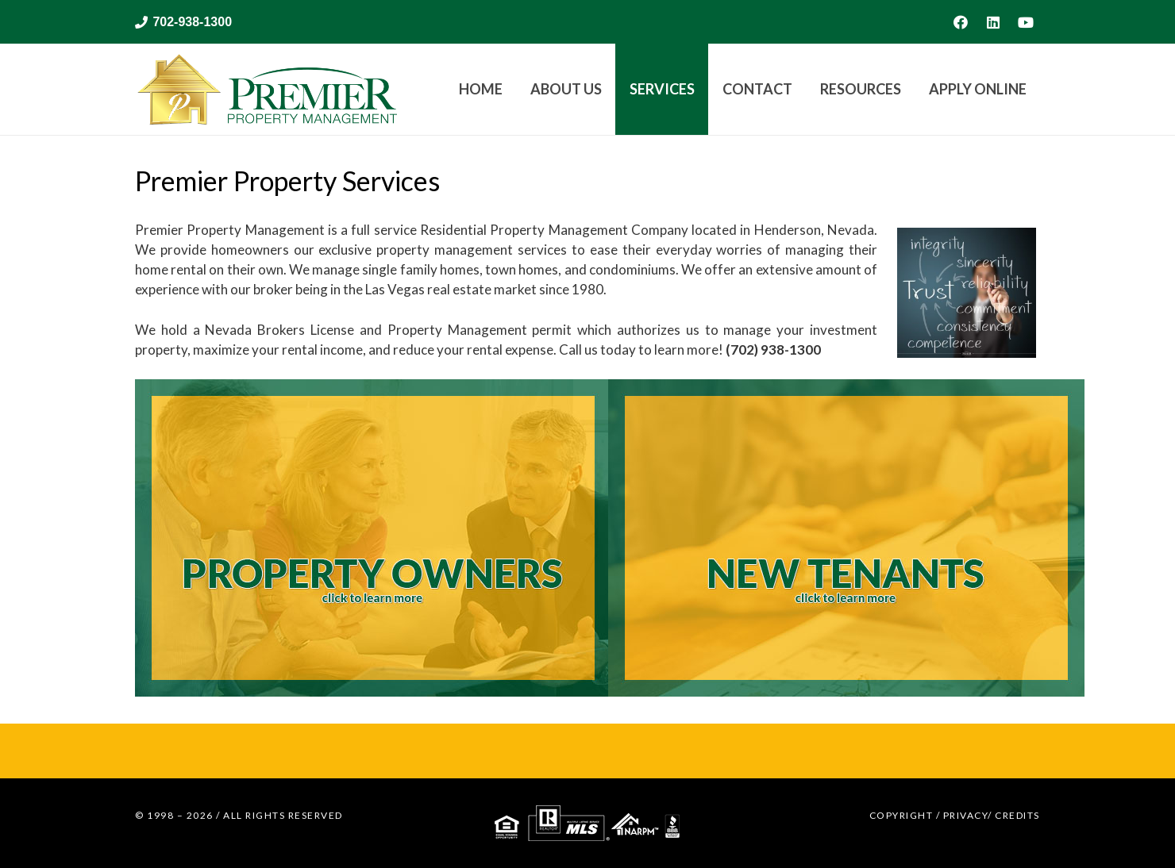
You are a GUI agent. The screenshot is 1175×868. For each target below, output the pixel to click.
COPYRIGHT (901, 815)
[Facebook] (960, 22)
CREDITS (1017, 815)
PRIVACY (965, 815)
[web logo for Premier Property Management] (266, 89)
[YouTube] (1025, 22)
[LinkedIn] (993, 22)
